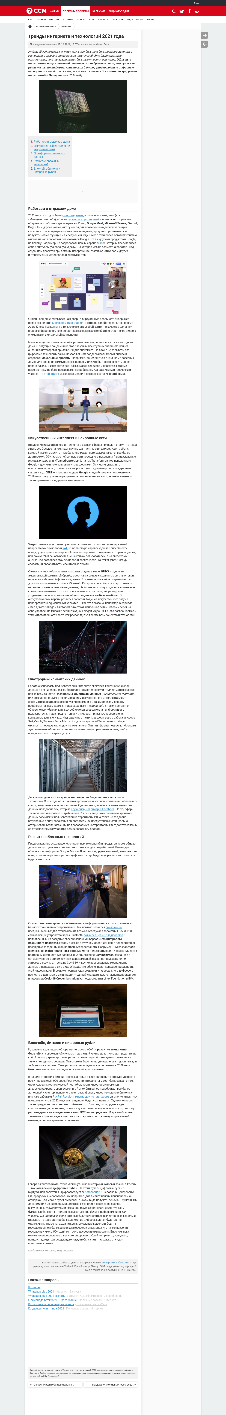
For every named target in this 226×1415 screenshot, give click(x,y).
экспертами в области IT (115, 1262)
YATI (65, 548)
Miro (100, 243)
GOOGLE (139, 19)
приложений (114, 927)
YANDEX (150, 19)
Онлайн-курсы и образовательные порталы (53, 1385)
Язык (197, 3)
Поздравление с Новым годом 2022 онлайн (112, 1385)
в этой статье (50, 373)
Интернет (66, 26)
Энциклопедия (118, 11)
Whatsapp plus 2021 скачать (46, 1295)
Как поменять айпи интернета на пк (51, 1304)
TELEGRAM (41, 19)
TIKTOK (29, 19)
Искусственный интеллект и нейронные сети (52, 147)
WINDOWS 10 (103, 19)
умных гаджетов (72, 215)
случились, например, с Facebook (92, 809)
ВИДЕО (130, 19)
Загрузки (98, 11)
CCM (45, 1376)
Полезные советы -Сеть (91, 1304)
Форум (54, 11)
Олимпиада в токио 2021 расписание (52, 1300)
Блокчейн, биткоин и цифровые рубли (47, 170)
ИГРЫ (91, 19)
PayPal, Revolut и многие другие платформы (81, 1096)
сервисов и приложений (83, 219)
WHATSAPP (54, 19)
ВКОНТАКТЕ (118, 19)
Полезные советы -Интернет (97, 1300)
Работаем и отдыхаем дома (52, 141)
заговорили (92, 1192)
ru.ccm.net (53, 1376)
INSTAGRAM (68, 19)
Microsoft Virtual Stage (66, 323)
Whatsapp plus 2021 (41, 1291)
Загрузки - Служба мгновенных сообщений (94, 1295)
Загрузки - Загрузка (68, 1291)
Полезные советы (76, 11)
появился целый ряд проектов (103, 935)
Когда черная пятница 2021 (46, 1308)
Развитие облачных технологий (46, 162)
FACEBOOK (81, 19)
